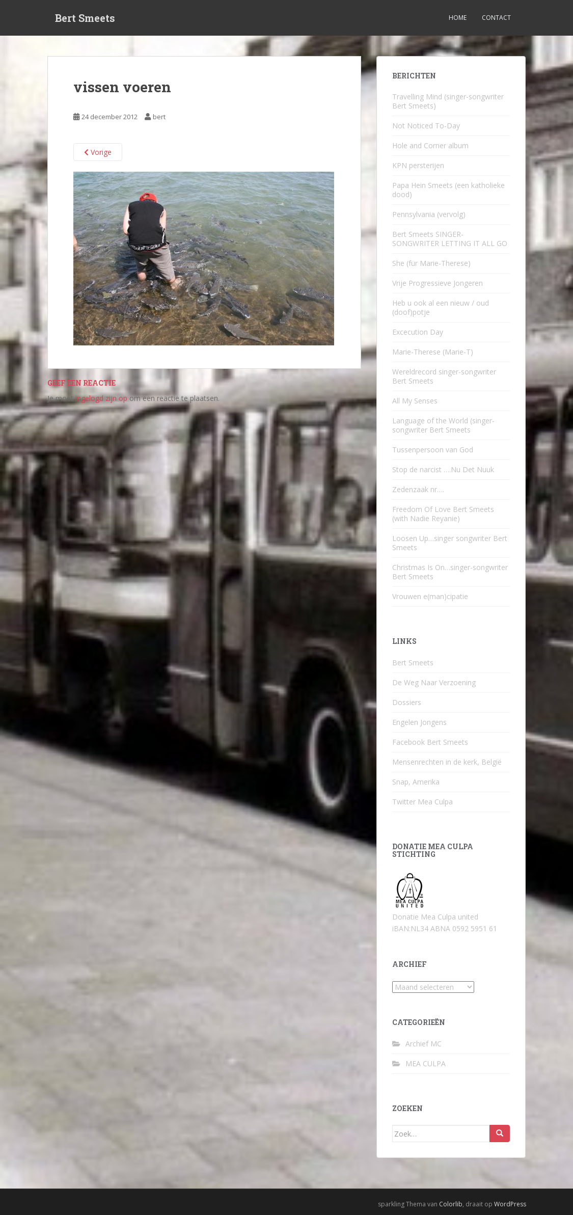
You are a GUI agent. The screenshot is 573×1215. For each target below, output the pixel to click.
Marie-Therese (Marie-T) (432, 352)
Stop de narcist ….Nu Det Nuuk (443, 469)
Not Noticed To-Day (426, 125)
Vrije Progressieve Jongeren (437, 283)
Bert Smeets (85, 17)
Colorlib (450, 1204)
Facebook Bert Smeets (430, 742)
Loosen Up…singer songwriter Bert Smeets (449, 542)
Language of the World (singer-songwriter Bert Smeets (443, 425)
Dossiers (406, 702)
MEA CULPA (425, 1063)
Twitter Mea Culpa (422, 801)
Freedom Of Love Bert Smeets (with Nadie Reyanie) (443, 513)
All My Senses (415, 401)
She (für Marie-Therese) (431, 263)
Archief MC (423, 1043)
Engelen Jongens (419, 722)
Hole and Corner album (430, 145)
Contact (496, 17)
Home (458, 17)
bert (159, 116)
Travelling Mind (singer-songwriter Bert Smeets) (448, 101)
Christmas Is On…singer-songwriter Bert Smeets (450, 571)
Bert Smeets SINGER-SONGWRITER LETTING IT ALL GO (449, 238)
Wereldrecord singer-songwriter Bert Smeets (444, 376)
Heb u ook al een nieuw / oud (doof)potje (440, 307)
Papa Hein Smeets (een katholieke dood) (448, 189)
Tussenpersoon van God (432, 449)
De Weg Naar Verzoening (434, 682)
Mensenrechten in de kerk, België (447, 762)
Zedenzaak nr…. (418, 489)
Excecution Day (417, 332)
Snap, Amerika (416, 782)
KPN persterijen (418, 165)
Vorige (98, 152)
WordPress (510, 1204)
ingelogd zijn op (101, 398)
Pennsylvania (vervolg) (429, 214)
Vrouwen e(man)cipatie (430, 596)
